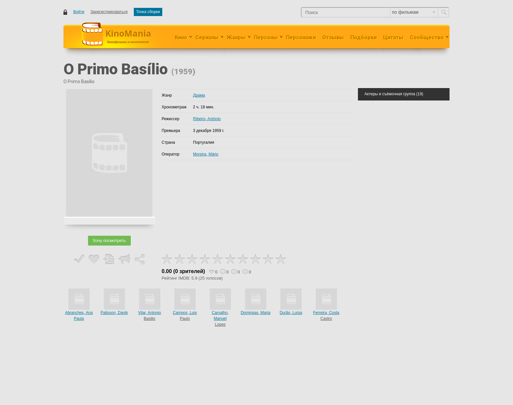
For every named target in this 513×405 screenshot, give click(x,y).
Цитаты (393, 37)
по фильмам (413, 12)
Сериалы (207, 37)
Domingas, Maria (256, 312)
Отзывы (333, 37)
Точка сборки (148, 11)
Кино (181, 37)
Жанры (236, 37)
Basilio (149, 318)
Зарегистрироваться (109, 11)
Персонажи (301, 37)
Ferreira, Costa (326, 312)
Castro (326, 318)
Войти (78, 11)
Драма (199, 95)
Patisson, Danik (114, 312)
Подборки (363, 37)
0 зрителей (189, 271)
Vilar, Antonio (149, 312)
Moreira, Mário (205, 154)
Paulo (185, 318)
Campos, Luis (185, 312)
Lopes (220, 324)
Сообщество (427, 37)
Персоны (266, 37)
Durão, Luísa (291, 312)
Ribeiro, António (207, 119)
